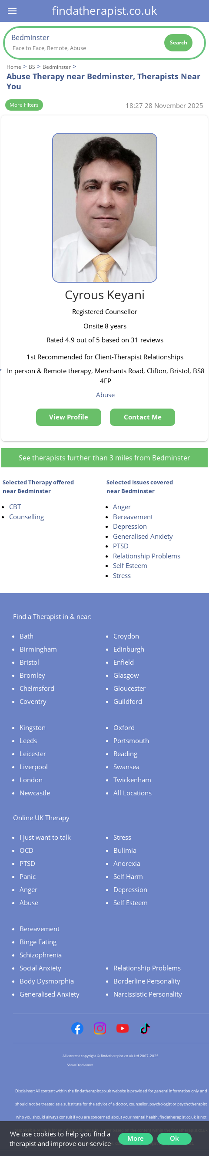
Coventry (33, 701)
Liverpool (34, 766)
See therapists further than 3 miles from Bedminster (104, 458)
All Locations (132, 792)
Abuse (29, 902)
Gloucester (129, 688)
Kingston (33, 727)
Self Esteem (130, 565)
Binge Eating (38, 941)
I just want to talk (45, 837)
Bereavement (133, 516)
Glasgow (126, 675)
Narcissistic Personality (147, 994)
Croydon (126, 636)
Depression (130, 526)
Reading (125, 753)
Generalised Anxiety (143, 536)
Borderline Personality (146, 981)
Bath (26, 636)
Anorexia (126, 863)
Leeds (28, 740)
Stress (122, 575)
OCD (26, 850)
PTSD (121, 545)
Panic (28, 876)
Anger (122, 506)
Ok (174, 1138)
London (31, 779)
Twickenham (132, 779)
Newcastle (35, 792)
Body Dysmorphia (47, 981)
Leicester (33, 753)
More (135, 1138)
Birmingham (38, 649)
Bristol (29, 662)
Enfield (123, 662)
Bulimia (124, 850)
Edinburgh (128, 649)
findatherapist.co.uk (104, 10)
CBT (15, 506)
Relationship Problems (146, 555)
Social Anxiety (40, 967)
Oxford (124, 727)
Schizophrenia (41, 954)
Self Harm (128, 876)
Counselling (26, 516)
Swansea (126, 766)
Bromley (32, 675)
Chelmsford (37, 688)
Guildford (127, 701)
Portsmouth (131, 740)
